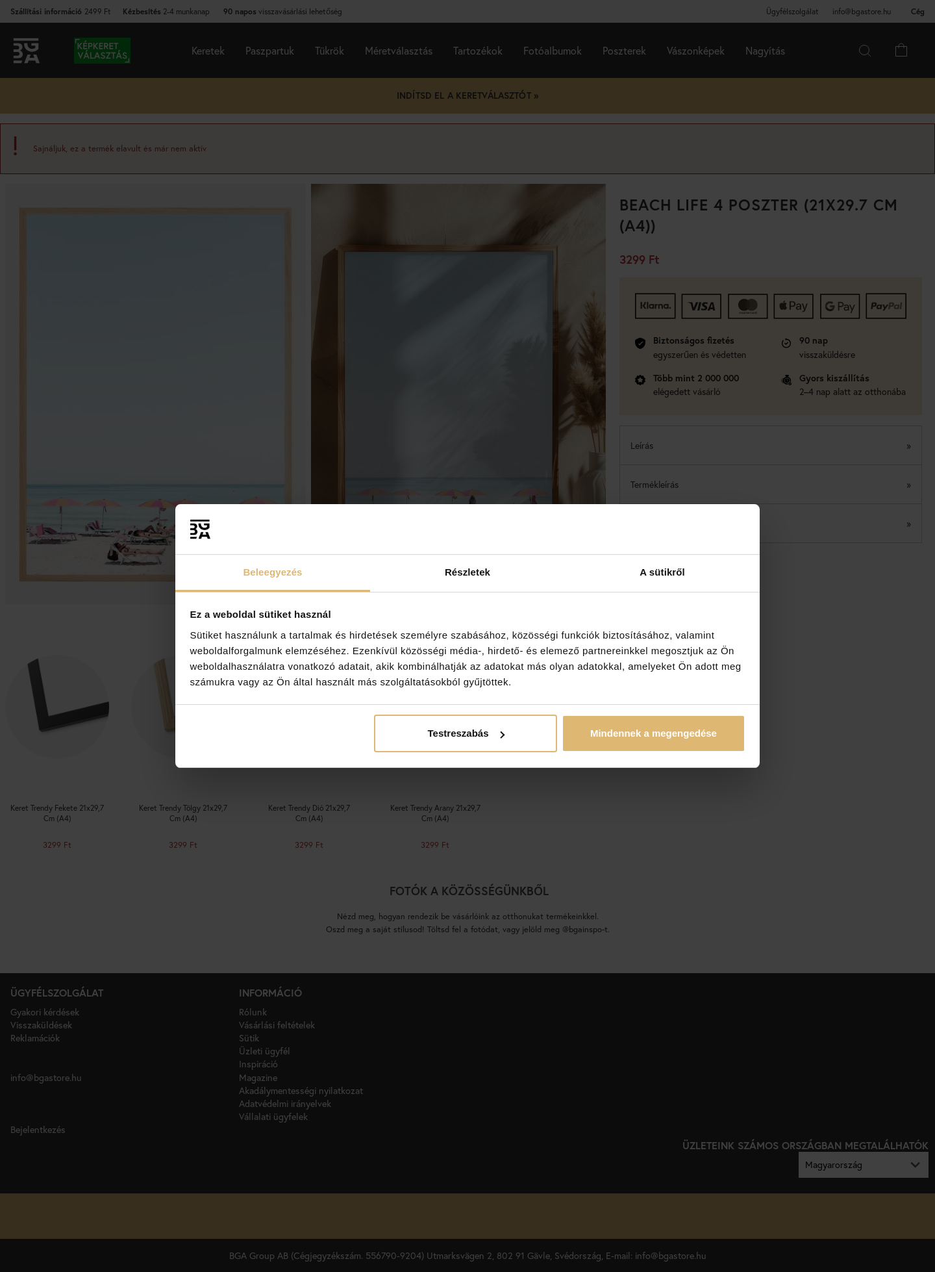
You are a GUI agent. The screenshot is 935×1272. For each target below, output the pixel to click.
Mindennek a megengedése (653, 733)
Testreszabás (466, 733)
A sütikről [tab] (662, 572)
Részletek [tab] (467, 572)
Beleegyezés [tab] (272, 572)
